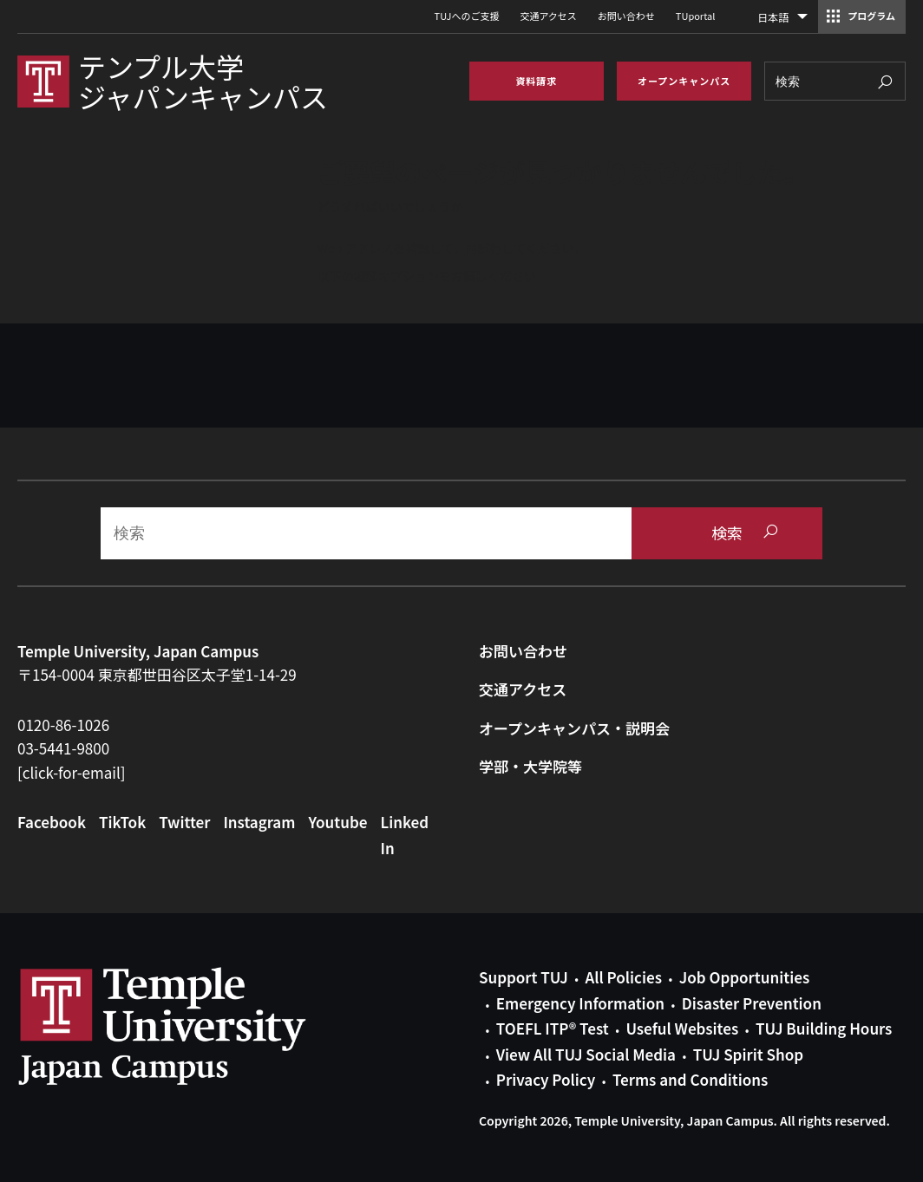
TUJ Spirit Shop (748, 1054)
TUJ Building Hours (824, 1028)
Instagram (259, 822)
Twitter (184, 822)
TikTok (122, 822)
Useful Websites (681, 1028)
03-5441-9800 (63, 748)
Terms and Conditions (690, 1079)
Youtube (337, 822)
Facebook (51, 822)
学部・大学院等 (530, 766)
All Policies (624, 977)
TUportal (695, 16)
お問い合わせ (626, 16)
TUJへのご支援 (467, 16)
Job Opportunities (744, 977)
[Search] (835, 81)
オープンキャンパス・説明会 (574, 728)
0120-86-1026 (63, 724)
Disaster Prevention (752, 1003)
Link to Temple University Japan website (190, 1026)
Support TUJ (523, 977)
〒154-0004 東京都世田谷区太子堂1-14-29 (157, 674)
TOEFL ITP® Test (552, 1028)
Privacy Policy (545, 1079)
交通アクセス (548, 16)
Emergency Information (580, 1003)
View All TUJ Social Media (586, 1054)
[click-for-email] (71, 772)
